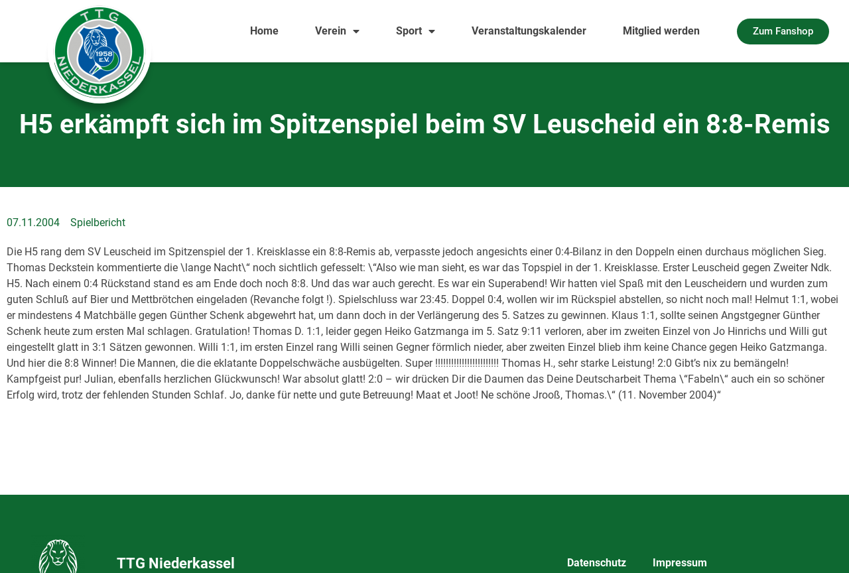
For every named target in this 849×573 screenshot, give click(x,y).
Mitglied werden (661, 31)
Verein (337, 31)
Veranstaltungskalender (529, 31)
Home (264, 31)
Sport (415, 31)
